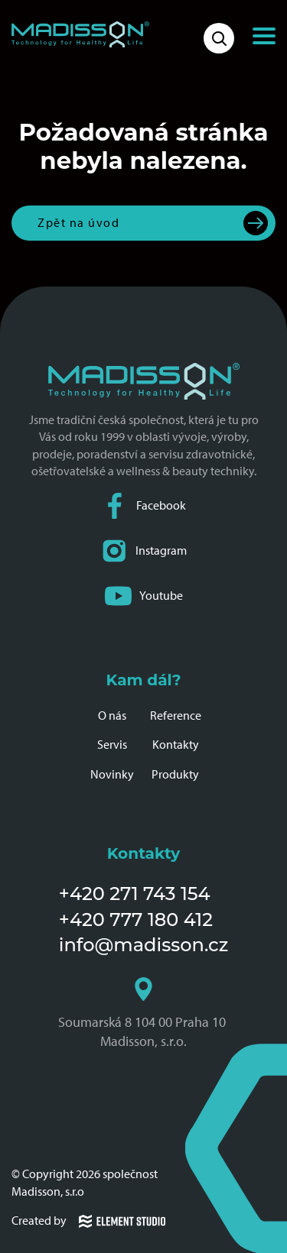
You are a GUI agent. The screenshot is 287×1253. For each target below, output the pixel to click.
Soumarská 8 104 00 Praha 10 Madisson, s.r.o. (143, 1013)
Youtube (144, 596)
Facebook (144, 506)
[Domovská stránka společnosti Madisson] (80, 34)
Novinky (112, 774)
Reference (175, 715)
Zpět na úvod (78, 222)
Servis (112, 744)
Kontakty (175, 744)
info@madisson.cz (143, 945)
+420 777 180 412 (136, 919)
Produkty (175, 774)
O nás (112, 715)
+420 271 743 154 (134, 893)
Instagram (144, 551)
